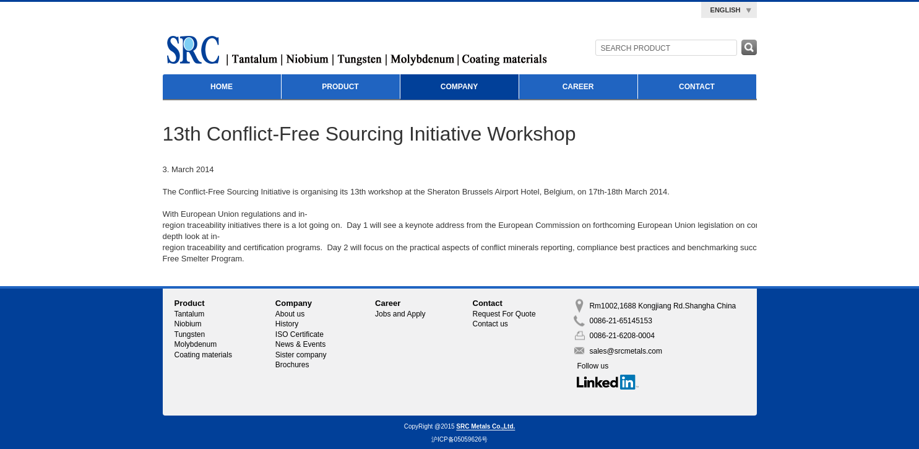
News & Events (300, 344)
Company (459, 86)
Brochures (292, 364)
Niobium (188, 324)
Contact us (490, 324)
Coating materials (203, 355)
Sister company (301, 355)
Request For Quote (504, 314)
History (286, 324)
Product (340, 86)
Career (578, 86)
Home (221, 86)
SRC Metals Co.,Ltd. (485, 427)
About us (289, 314)
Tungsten (190, 334)
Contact (697, 86)
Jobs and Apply (400, 314)
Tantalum (190, 314)
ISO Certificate (299, 334)
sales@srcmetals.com (625, 351)
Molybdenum (196, 344)
